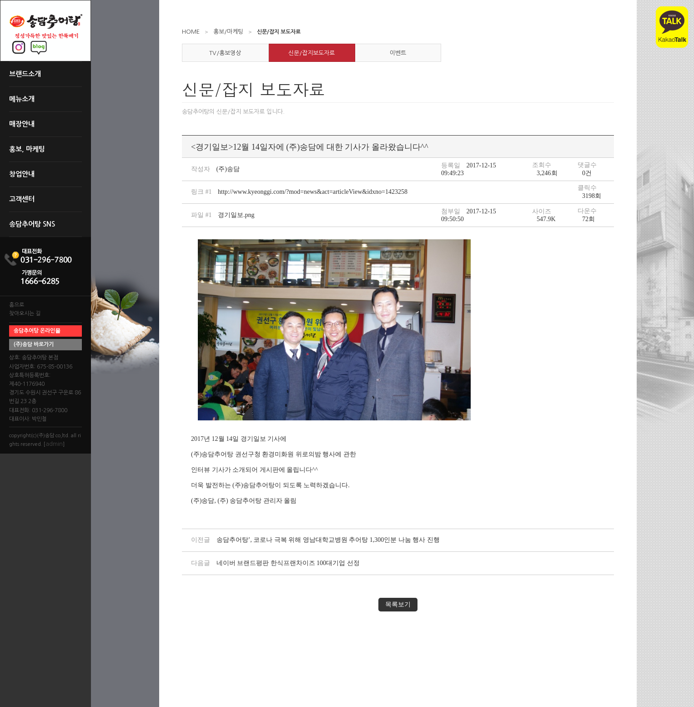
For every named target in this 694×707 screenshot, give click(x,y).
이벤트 (398, 53)
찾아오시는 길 (24, 313)
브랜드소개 (25, 74)
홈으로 (16, 305)
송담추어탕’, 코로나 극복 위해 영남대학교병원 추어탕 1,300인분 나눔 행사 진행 (328, 539)
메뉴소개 (22, 99)
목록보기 (398, 604)
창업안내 (22, 174)
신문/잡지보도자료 (311, 53)
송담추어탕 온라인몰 (37, 330)
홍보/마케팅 (228, 32)
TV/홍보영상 (225, 53)
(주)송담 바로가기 (34, 344)
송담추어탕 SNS (32, 224)
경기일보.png (236, 215)
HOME (191, 32)
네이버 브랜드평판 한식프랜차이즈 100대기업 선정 (288, 563)
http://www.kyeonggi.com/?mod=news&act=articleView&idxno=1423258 (312, 191)
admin (54, 444)
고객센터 (22, 199)
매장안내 (22, 124)
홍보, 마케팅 (27, 149)
